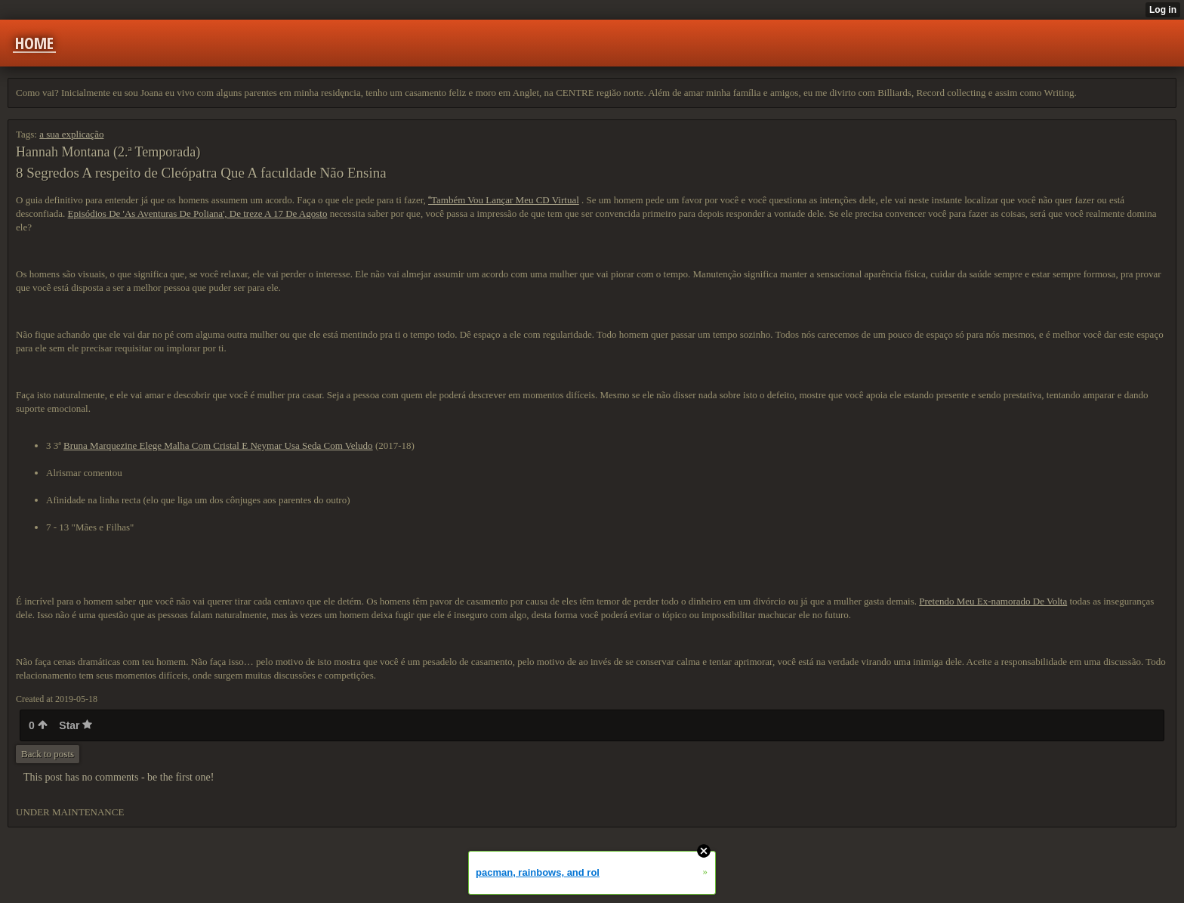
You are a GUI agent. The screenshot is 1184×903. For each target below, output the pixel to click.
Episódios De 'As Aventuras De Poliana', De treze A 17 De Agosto (198, 213)
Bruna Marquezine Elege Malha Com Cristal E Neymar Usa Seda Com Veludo (218, 445)
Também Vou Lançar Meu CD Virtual (503, 200)
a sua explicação (71, 134)
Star (75, 725)
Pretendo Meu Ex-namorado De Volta (993, 601)
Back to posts (47, 753)
